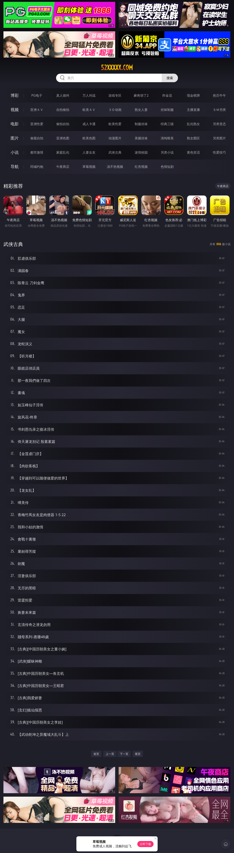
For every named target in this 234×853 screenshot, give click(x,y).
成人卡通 (88, 124)
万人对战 (88, 95)
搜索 (170, 78)
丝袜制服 (167, 109)
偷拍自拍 (62, 124)
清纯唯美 (167, 138)
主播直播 (193, 109)
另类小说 (167, 152)
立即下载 (145, 844)
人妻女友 (88, 152)
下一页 (124, 754)
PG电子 (36, 95)
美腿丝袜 (141, 138)
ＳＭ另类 (219, 109)
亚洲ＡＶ (36, 109)
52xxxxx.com (117, 67)
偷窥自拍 (36, 138)
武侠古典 (114, 152)
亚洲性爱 (36, 124)
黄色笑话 (193, 152)
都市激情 (36, 152)
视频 (15, 109)
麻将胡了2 (141, 95)
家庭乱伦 (62, 152)
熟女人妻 (141, 109)
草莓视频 (88, 166)
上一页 (110, 754)
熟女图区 (193, 138)
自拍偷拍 (62, 109)
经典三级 (167, 124)
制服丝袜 (141, 124)
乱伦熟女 (193, 124)
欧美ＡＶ (88, 109)
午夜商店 (62, 166)
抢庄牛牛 (219, 95)
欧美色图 (88, 138)
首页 (96, 754)
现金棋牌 (193, 95)
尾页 (138, 754)
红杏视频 (141, 166)
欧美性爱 (114, 124)
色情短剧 (167, 166)
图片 (15, 138)
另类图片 (219, 138)
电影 (15, 124)
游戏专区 (114, 95)
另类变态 (219, 124)
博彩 (15, 95)
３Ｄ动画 (114, 109)
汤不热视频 (115, 166)
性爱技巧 (219, 152)
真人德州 (62, 95)
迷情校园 (141, 152)
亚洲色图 (62, 138)
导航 (15, 166)
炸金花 (167, 95)
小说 (15, 152)
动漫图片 (114, 138)
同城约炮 (36, 166)
